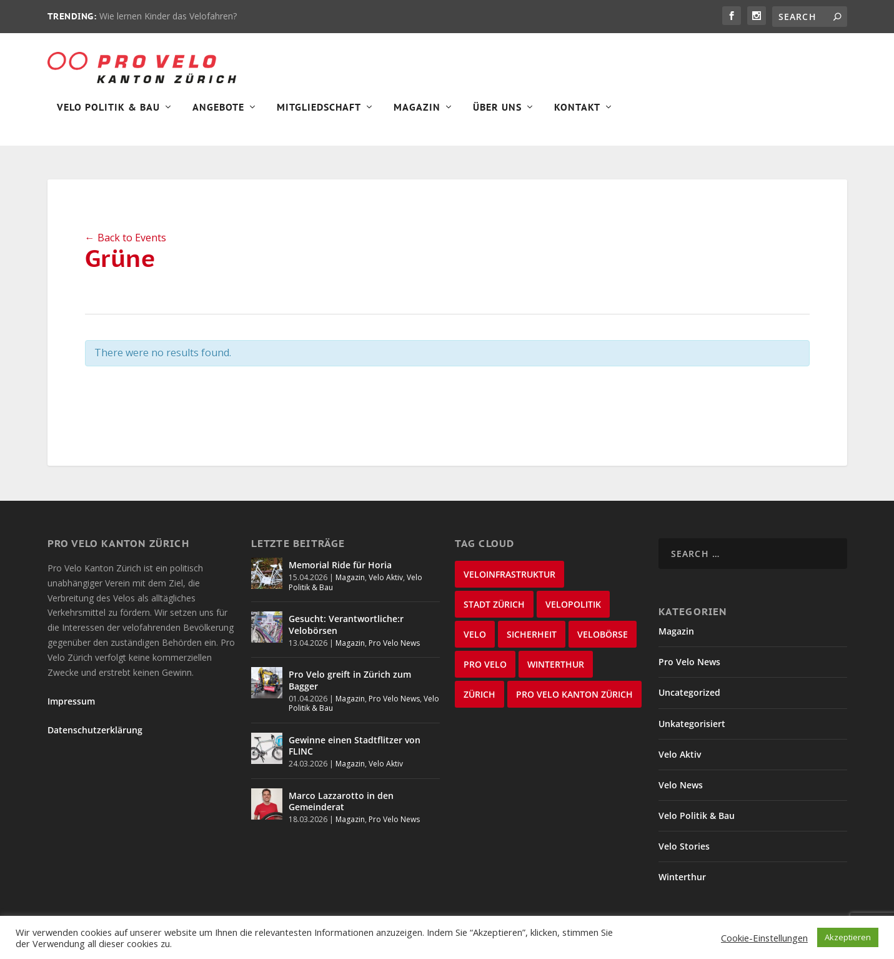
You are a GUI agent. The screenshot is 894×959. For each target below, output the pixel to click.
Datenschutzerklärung (94, 730)
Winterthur (682, 877)
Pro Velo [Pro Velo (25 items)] (485, 664)
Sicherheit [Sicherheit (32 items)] (532, 634)
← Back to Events (125, 237)
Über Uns (497, 116)
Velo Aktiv (386, 577)
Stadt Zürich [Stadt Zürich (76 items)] (494, 604)
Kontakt (577, 116)
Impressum (71, 701)
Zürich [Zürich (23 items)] (479, 694)
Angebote (218, 116)
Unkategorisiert (691, 724)
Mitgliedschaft (319, 116)
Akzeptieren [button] (848, 937)
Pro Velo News (394, 643)
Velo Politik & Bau (108, 116)
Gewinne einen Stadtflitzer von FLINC (354, 745)
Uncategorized (689, 692)
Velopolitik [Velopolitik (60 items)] (573, 604)
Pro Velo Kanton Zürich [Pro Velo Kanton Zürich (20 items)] (574, 694)
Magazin (417, 116)
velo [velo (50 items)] (475, 634)
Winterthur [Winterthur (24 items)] (555, 664)
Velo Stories (684, 846)
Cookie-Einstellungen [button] (764, 937)
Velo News (680, 785)
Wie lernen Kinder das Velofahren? (168, 16)
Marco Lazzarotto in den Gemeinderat (341, 801)
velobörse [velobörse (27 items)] (602, 634)
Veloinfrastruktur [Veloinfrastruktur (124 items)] (509, 574)
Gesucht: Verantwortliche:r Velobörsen (346, 624)
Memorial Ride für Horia (340, 565)
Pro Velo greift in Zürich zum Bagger (350, 679)
